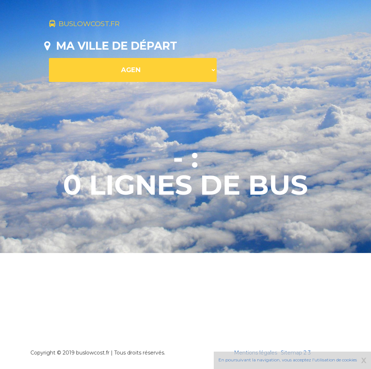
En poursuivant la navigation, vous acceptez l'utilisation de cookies (287, 359)
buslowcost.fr (95, 24)
